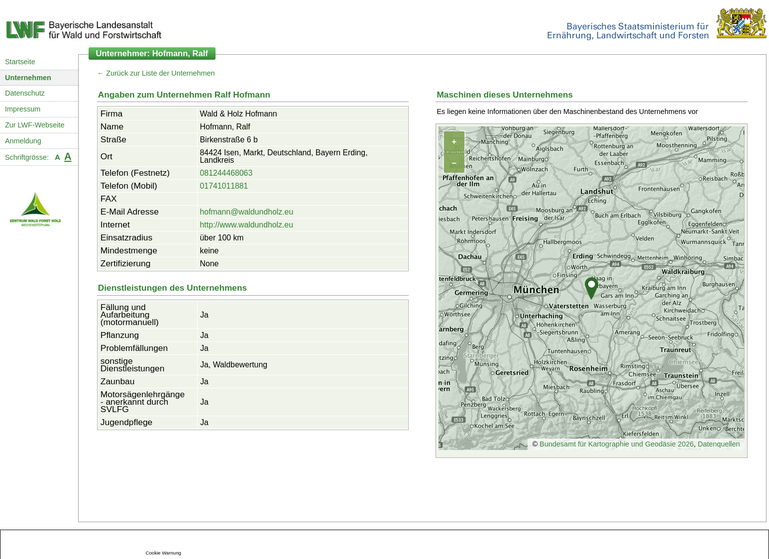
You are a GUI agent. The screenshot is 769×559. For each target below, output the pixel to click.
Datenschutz (25, 93)
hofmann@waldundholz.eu (247, 212)
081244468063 (226, 173)
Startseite (20, 62)
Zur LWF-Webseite (34, 125)
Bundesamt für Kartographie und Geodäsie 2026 (617, 444)
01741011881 (224, 186)
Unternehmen (28, 78)
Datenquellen (719, 444)
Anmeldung (23, 141)
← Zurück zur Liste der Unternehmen (156, 73)
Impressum (22, 109)
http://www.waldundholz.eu (246, 225)
